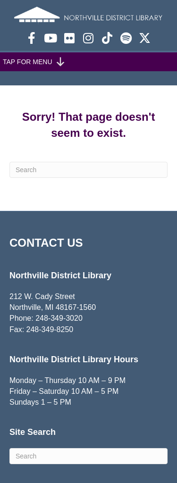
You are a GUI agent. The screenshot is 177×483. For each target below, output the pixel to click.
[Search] (88, 170)
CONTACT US (46, 242)
